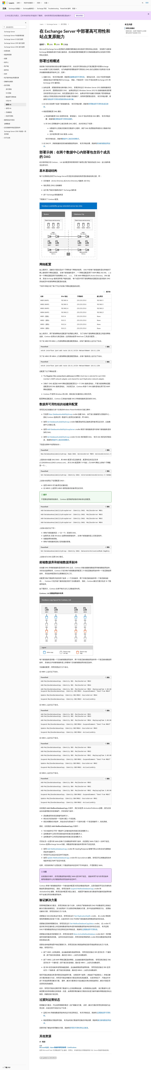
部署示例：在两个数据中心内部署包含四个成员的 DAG (136, 32)
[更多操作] (110, 24)
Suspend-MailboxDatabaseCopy (82, 888)
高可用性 (64, 24)
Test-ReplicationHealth (82, 916)
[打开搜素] (143, 3)
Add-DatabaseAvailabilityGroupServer (61, 429)
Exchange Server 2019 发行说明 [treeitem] (14, 43)
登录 (147, 3)
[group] (75, 454)
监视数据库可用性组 (89, 929)
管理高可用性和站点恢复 (79, 1028)
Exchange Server (52, 24)
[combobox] (14, 27)
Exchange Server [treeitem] (9, 32)
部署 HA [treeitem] (8, 105)
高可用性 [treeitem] (9, 89)
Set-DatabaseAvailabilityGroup (58, 422)
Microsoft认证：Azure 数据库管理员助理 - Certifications (57, 1047)
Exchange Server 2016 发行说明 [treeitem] (14, 47)
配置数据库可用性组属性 (63, 119)
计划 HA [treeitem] (8, 101)
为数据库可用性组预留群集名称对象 (60, 99)
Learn (41, 24)
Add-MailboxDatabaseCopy (57, 849)
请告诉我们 (79, 16)
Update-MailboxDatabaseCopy (58, 858)
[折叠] (25, 23)
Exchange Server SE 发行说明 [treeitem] (13, 39)
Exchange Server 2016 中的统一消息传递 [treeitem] (15, 132)
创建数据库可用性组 (77, 77)
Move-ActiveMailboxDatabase (84, 934)
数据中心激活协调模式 (70, 139)
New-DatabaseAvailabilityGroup (60, 414)
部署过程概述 (130, 28)
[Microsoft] (4, 2)
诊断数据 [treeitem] (7, 124)
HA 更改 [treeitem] (8, 93)
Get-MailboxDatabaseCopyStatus (82, 923)
